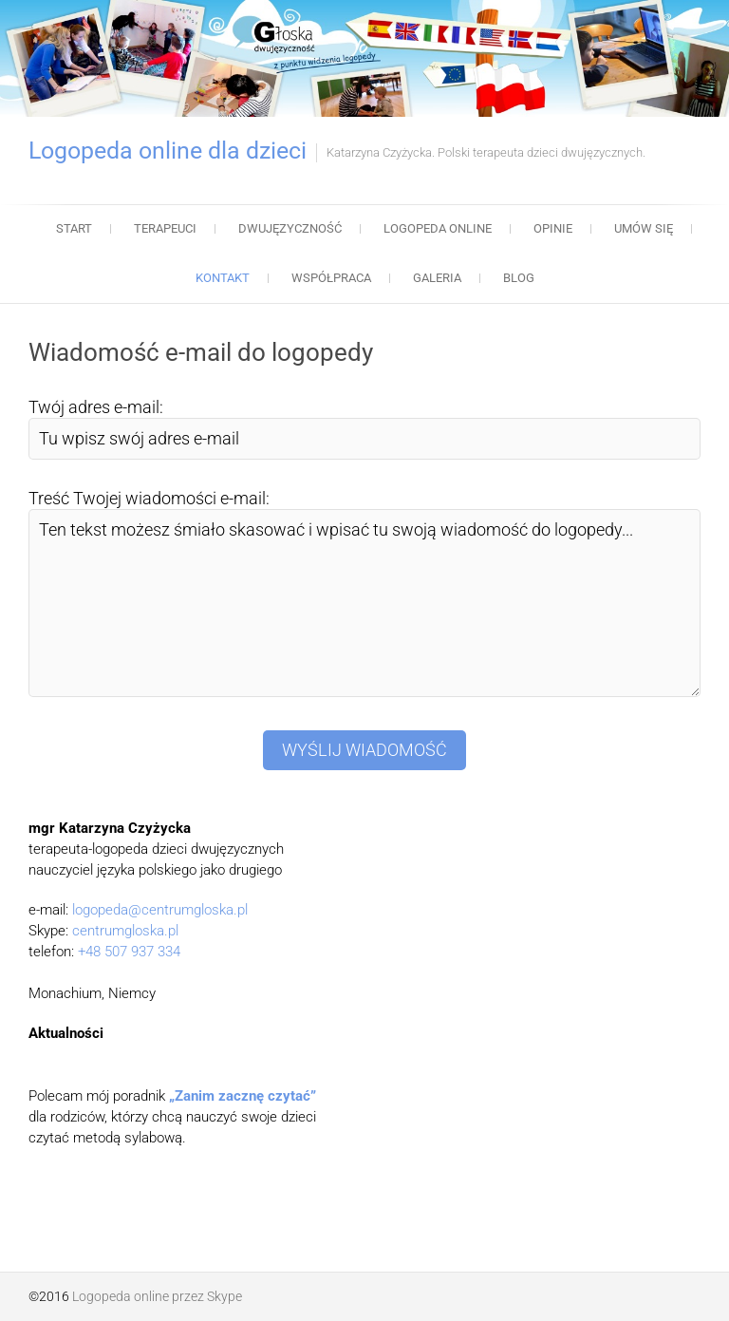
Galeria (437, 278)
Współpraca (331, 278)
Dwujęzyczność (290, 228)
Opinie (552, 228)
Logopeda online (437, 228)
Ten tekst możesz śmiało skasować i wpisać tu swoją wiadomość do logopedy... (364, 603)
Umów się (643, 228)
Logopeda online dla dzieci (167, 150)
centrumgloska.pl (125, 930)
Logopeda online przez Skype (157, 1296)
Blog (518, 278)
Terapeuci (165, 228)
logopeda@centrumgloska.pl (160, 909)
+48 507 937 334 (129, 951)
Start (74, 228)
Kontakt (223, 278)
